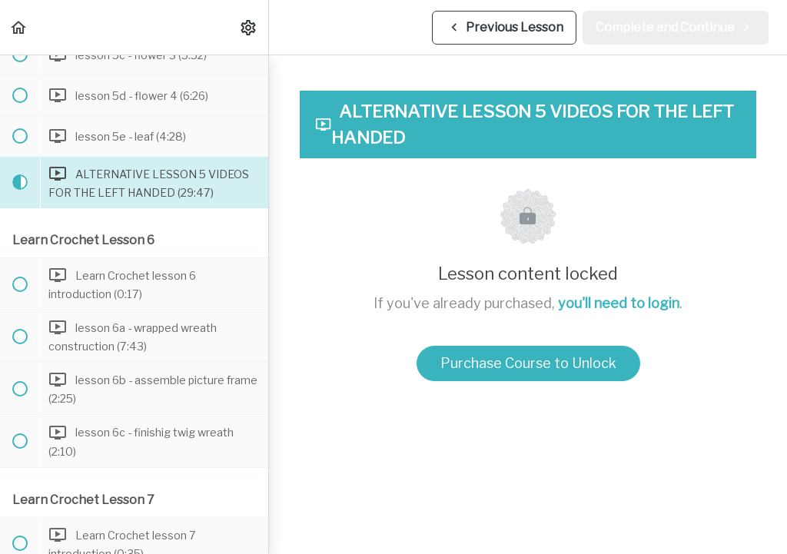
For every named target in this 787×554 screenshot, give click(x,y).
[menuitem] (249, 27)
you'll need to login (618, 303)
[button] (19, 27)
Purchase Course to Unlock (528, 363)
